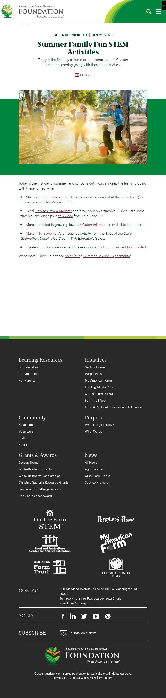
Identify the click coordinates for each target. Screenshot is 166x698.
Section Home (95, 367)
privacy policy (62, 677)
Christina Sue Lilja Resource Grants (44, 482)
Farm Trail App (95, 400)
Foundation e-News (78, 633)
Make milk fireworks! (41, 233)
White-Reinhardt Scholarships (39, 475)
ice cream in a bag (49, 196)
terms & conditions (85, 677)
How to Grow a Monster (53, 210)
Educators (26, 424)
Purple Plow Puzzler (129, 247)
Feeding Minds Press (100, 387)
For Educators (29, 367)
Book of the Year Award (35, 495)
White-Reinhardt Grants (35, 469)
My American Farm (98, 380)
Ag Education (94, 469)
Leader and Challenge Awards (40, 489)
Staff (22, 438)
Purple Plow (93, 373)
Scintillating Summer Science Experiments (97, 255)
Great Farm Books (98, 475)
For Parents (27, 380)
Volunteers (26, 431)
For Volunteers (29, 373)
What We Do (94, 431)
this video (65, 215)
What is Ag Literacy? (99, 424)
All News (91, 462)
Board (23, 444)
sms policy (105, 677)
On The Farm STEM (99, 393)
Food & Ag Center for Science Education (113, 407)
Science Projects (96, 482)
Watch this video (94, 224)
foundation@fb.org (73, 603)
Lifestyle (83, 75)
